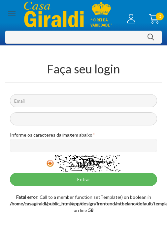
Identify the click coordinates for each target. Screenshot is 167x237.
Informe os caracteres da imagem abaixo (51, 135)
